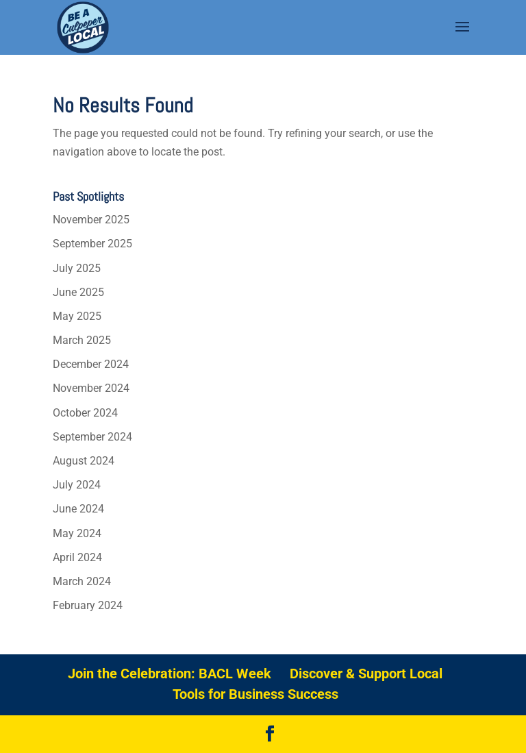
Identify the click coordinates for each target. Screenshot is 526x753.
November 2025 (91, 219)
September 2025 (92, 243)
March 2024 (82, 581)
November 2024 (91, 388)
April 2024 (77, 557)
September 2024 (92, 436)
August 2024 (83, 460)
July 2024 (77, 484)
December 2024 (91, 364)
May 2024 (77, 533)
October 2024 (85, 412)
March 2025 (82, 340)
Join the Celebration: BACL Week (169, 673)
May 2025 (77, 316)
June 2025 (78, 292)
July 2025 (77, 268)
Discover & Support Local (366, 673)
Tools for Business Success (255, 694)
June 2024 (78, 508)
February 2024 (88, 605)
